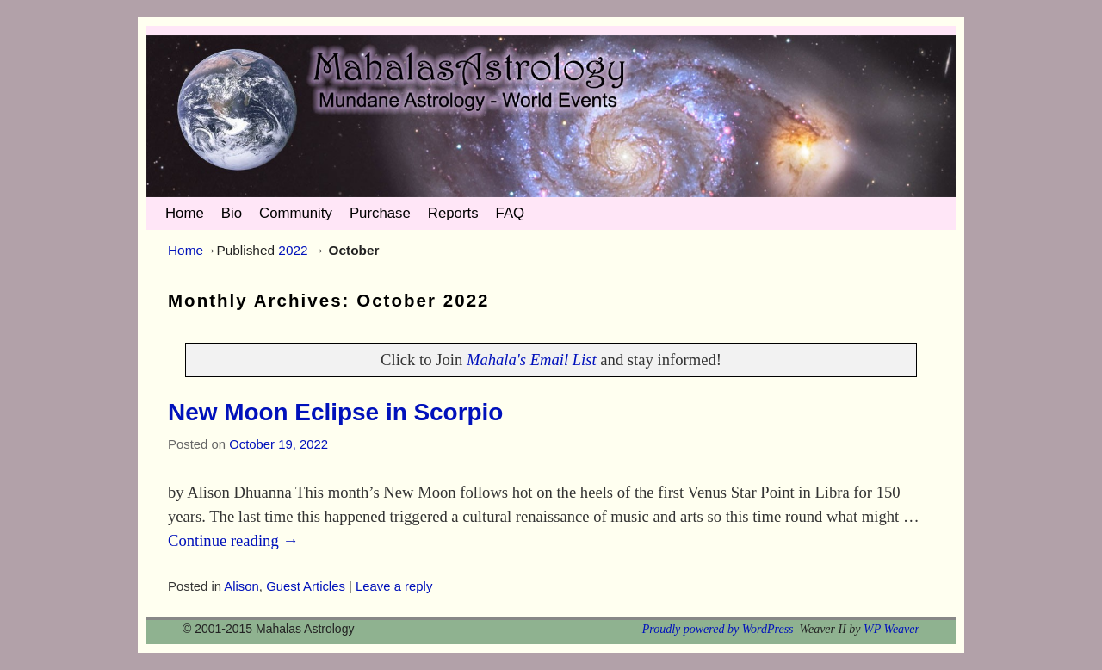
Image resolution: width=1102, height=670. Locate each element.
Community (295, 213)
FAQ (510, 213)
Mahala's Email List (532, 360)
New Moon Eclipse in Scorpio (335, 412)
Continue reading (233, 540)
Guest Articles (305, 586)
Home (184, 213)
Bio (231, 213)
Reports (453, 213)
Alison (241, 586)
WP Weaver (891, 629)
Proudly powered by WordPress (718, 629)
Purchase (380, 213)
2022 (292, 250)
